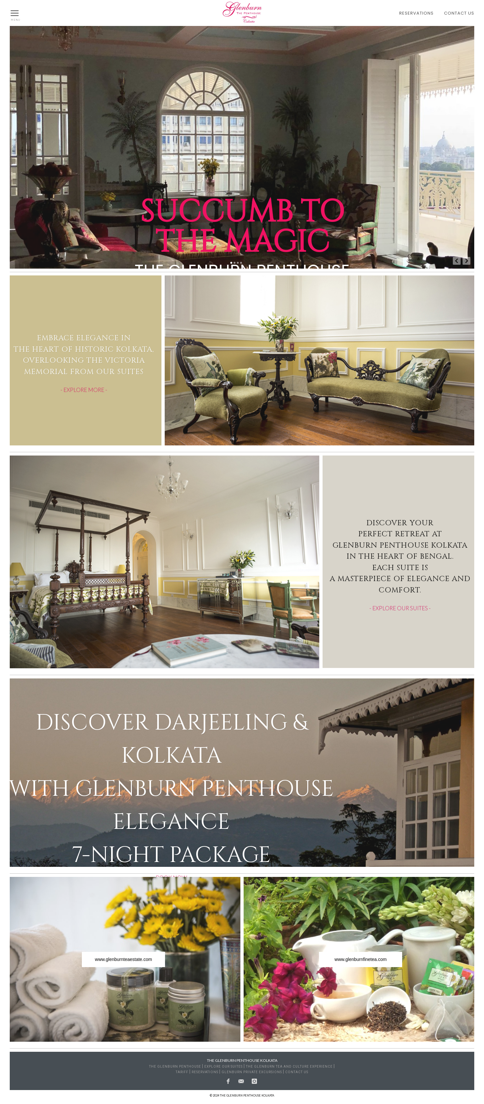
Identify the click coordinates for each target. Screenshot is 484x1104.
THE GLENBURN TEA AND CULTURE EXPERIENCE (289, 1066)
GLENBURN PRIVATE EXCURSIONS (252, 1072)
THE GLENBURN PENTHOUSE (175, 1066)
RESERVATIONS (416, 13)
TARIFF (182, 1072)
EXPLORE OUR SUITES (223, 1066)
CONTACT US (459, 13)
